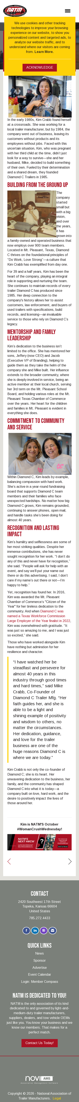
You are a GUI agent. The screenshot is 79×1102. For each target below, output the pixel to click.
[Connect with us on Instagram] (44, 930)
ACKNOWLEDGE (39, 67)
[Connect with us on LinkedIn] (35, 930)
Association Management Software (39, 1080)
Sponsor (39, 960)
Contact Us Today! (39, 1043)
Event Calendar (39, 974)
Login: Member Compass (39, 981)
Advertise (39, 967)
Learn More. (44, 52)
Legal (57, 1098)
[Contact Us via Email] (52, 930)
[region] (70, 861)
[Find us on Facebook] (26, 930)
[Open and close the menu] (51, 11)
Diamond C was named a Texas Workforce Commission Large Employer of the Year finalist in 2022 (38, 616)
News (39, 953)
